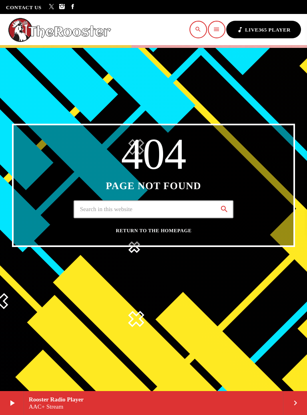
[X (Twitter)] (51, 7)
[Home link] (62, 29)
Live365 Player (264, 29)
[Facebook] (73, 7)
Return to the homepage (153, 230)
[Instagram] (62, 7)
